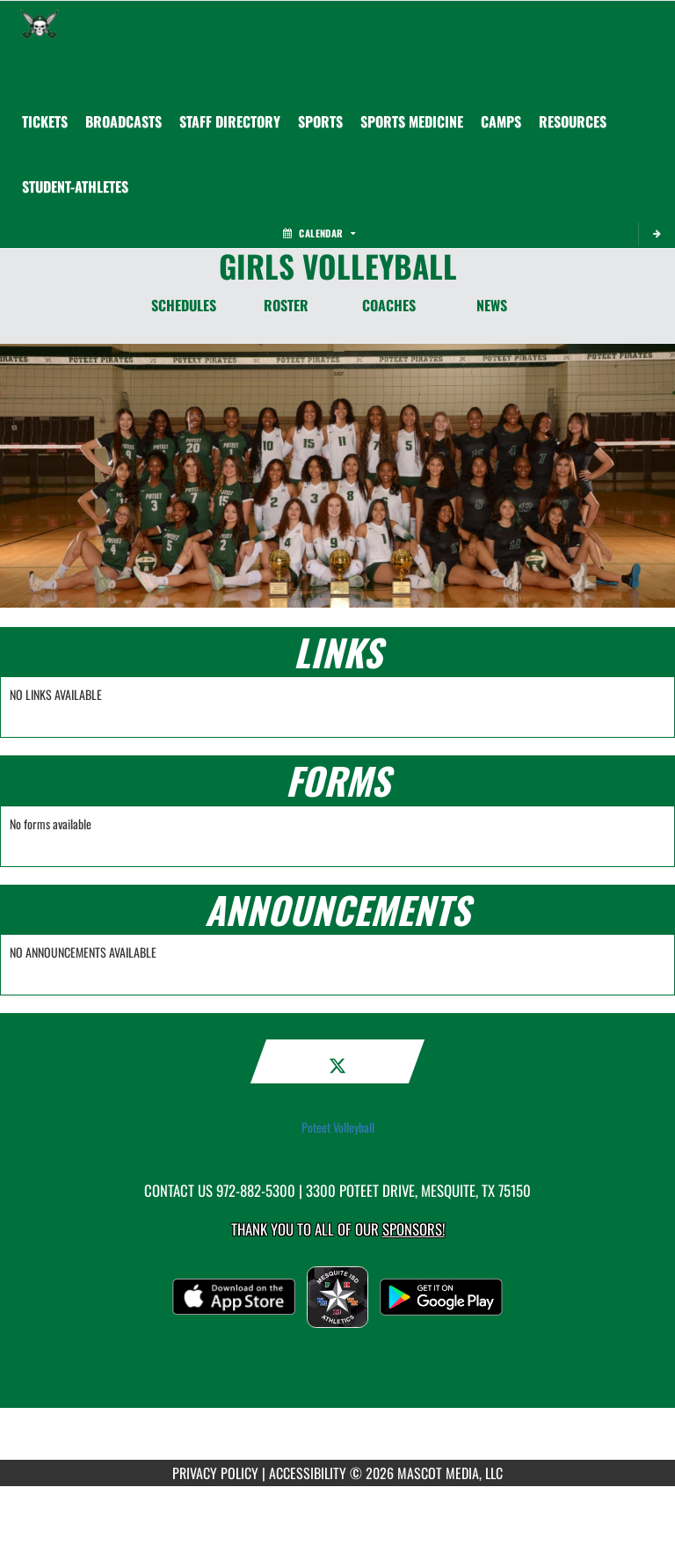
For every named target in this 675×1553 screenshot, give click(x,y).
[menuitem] (44, 121)
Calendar (319, 233)
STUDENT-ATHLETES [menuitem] (75, 186)
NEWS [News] (491, 305)
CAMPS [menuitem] (501, 121)
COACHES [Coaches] (389, 305)
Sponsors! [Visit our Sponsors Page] (413, 1229)
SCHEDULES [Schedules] (183, 305)
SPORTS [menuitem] (320, 121)
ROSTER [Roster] (286, 305)
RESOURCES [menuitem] (572, 121)
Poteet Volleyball (337, 1127)
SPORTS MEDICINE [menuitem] (411, 121)
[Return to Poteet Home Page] (39, 23)
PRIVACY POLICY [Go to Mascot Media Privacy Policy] (215, 1473)
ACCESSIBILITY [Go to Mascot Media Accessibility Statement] (307, 1473)
